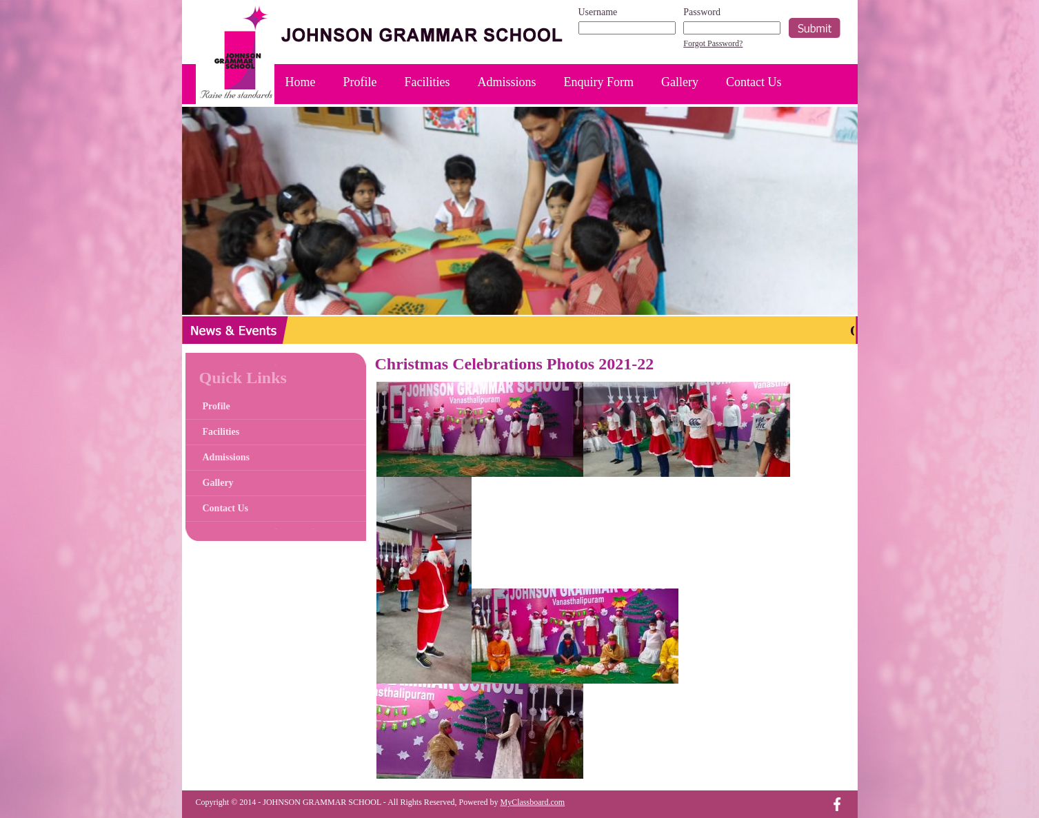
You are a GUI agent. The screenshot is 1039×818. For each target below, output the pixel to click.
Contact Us (754, 82)
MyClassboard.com (533, 802)
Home (300, 82)
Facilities (427, 82)
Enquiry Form (599, 82)
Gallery (679, 82)
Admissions (507, 82)
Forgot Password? (713, 43)
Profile (360, 82)
